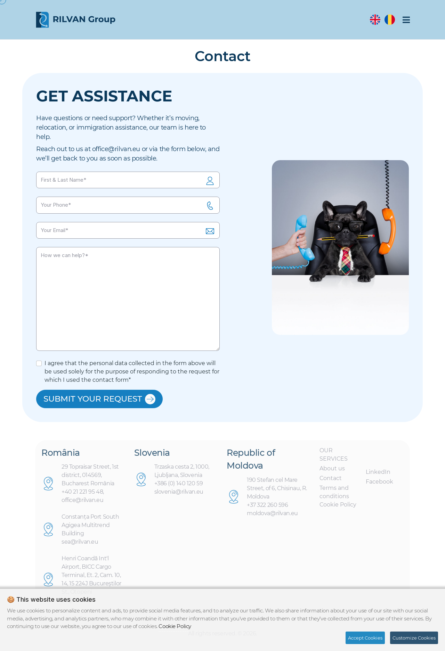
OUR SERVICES (333, 456)
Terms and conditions (334, 494)
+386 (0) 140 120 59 (178, 486)
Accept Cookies (365, 638)
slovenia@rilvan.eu (178, 494)
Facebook (379, 483)
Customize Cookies (414, 638)
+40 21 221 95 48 (82, 494)
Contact (330, 480)
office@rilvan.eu (116, 149)
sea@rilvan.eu (80, 544)
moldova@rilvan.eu (272, 515)
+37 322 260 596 (267, 507)
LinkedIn (378, 474)
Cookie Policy (337, 506)
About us (332, 470)
